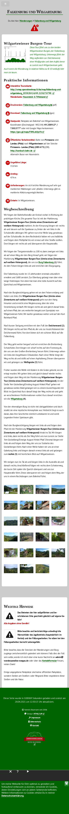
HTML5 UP (38, 713)
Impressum (35, 717)
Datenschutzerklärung (12, 795)
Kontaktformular (49, 660)
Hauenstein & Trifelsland (34, 96)
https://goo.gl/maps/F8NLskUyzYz (26, 131)
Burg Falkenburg (46, 262)
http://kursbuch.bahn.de (21, 150)
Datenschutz (35, 721)
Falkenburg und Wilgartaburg (47, 20)
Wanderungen (26, 20)
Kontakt (35, 725)
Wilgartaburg (17, 398)
